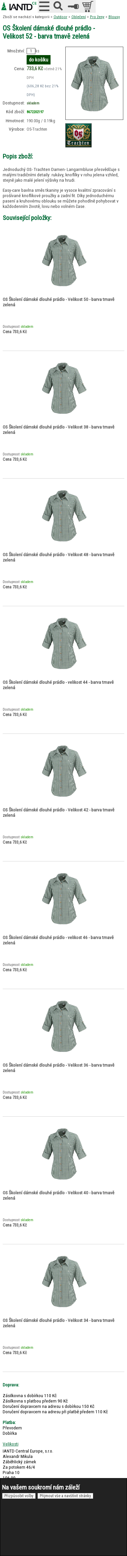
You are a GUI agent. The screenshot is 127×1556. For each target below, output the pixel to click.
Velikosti (11, 1444)
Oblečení (78, 16)
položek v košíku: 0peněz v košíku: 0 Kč (88, 6)
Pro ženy (97, 16)
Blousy (114, 16)
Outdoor (60, 16)
